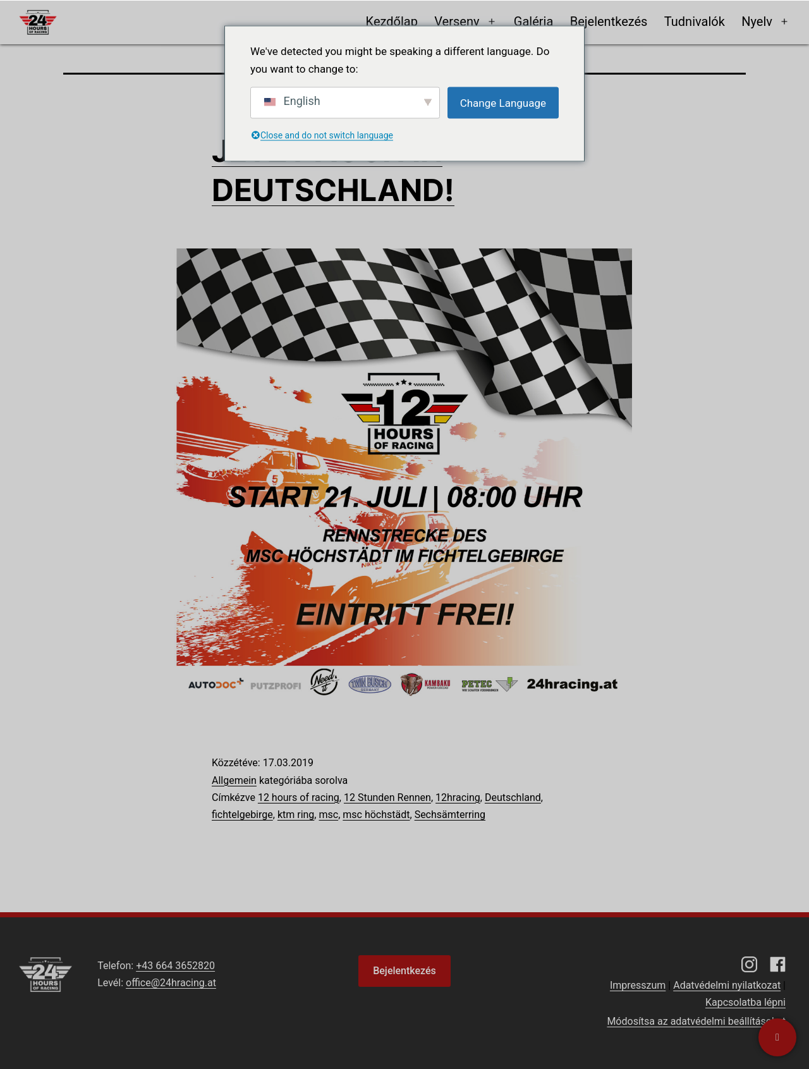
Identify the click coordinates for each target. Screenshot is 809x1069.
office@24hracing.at (171, 983)
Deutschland (513, 797)
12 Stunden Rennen (387, 797)
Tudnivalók (694, 21)
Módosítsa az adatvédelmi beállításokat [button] (696, 1021)
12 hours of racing (298, 797)
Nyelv (756, 21)
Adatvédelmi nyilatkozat (727, 985)
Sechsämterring (450, 815)
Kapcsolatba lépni (745, 1002)
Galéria (534, 21)
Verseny (456, 21)
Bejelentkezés (609, 21)
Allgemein (234, 780)
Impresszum (638, 985)
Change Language (503, 102)
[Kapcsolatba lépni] (777, 1037)
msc (328, 815)
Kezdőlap (392, 21)
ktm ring (295, 815)
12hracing (457, 797)
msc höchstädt (376, 815)
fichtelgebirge (242, 815)
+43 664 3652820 (175, 966)
